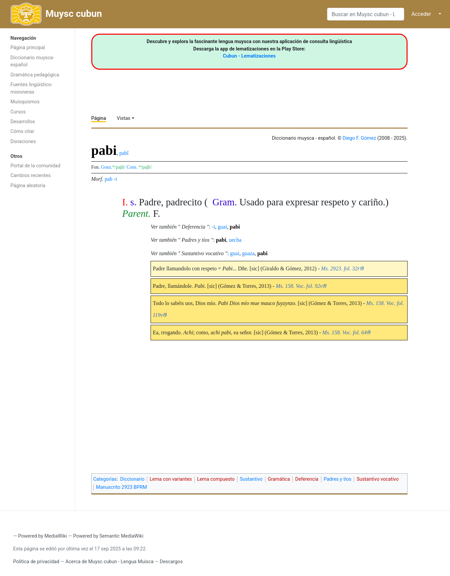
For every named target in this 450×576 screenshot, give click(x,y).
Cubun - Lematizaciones (249, 56)
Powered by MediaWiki (42, 536)
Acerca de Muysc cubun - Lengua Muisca (109, 562)
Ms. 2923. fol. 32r (340, 268)
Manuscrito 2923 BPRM (121, 487)
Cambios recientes (30, 175)
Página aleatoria (27, 186)
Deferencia (307, 479)
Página (98, 118)
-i (115, 179)
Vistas (123, 118)
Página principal (27, 47)
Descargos (171, 562)
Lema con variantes (171, 479)
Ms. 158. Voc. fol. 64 (344, 332)
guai (222, 227)
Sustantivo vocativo (378, 479)
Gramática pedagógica (34, 75)
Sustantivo (251, 479)
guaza (248, 253)
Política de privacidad (36, 562)
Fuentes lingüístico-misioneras (31, 88)
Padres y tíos (338, 479)
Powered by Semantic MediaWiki (108, 536)
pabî (124, 153)
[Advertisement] (37, 299)
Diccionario (132, 479)
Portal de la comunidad (35, 166)
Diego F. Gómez (359, 138)
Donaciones (23, 141)
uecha (235, 240)
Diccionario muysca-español (32, 61)
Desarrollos (22, 122)
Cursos (18, 112)
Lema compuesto (216, 479)
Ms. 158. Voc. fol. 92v (299, 286)
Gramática (279, 479)
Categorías (105, 479)
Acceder (421, 14)
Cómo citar (22, 131)
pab (108, 179)
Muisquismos (25, 102)
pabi (235, 227)
